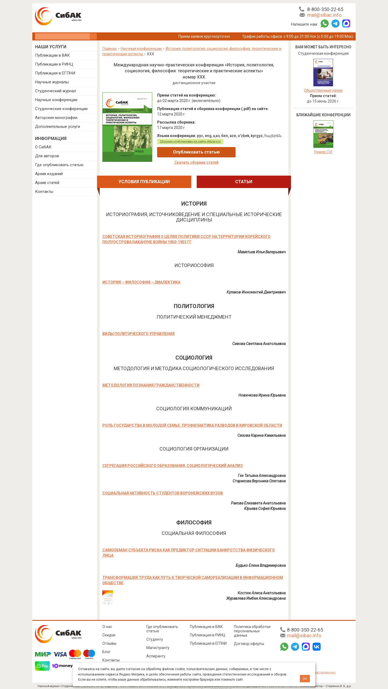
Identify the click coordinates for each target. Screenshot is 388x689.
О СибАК (43, 147)
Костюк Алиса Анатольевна (262, 587)
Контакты (44, 191)
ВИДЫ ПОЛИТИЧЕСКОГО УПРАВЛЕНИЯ (138, 328)
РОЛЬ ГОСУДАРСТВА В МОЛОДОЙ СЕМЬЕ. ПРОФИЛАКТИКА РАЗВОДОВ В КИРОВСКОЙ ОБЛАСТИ (192, 420)
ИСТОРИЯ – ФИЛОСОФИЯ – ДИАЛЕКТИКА (141, 277)
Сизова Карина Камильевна (261, 430)
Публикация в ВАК (206, 621)
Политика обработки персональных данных (252, 625)
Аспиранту (155, 651)
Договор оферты (249, 638)
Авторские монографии (56, 117)
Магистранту (157, 642)
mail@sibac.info (324, 15)
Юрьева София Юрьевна (265, 503)
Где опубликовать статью (59, 164)
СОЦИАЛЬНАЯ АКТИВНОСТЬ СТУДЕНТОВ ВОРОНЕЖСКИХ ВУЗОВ (162, 488)
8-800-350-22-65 (325, 9)
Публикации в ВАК (52, 55)
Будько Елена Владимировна (261, 560)
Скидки (108, 629)
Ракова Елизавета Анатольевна (258, 498)
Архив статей (47, 182)
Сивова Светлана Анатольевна (259, 338)
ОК (305, 679)
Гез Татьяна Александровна (262, 470)
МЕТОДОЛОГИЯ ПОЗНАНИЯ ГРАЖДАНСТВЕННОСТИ (150, 380)
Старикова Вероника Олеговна (259, 475)
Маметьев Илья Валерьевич (262, 246)
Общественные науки (323, 90)
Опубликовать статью (189, 152)
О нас (107, 621)
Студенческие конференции (61, 108)
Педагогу (154, 659)
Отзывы (109, 638)
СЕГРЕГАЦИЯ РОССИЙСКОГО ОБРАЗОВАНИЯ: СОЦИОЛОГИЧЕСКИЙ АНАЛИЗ (172, 460)
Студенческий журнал (55, 90)
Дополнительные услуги (57, 126)
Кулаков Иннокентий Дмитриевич (256, 287)
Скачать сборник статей (253, 152)
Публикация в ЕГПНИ (55, 73)
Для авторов (47, 156)
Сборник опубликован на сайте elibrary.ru (190, 141)
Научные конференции (56, 99)
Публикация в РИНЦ (207, 629)
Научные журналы (52, 82)
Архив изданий (49, 173)
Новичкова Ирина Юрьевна (262, 390)
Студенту (154, 634)
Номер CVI (323, 152)
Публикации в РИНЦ (54, 64)
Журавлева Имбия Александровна (256, 593)
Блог (106, 646)
